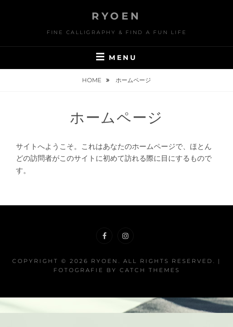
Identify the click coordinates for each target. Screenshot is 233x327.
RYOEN (116, 16)
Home (92, 80)
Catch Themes (150, 270)
